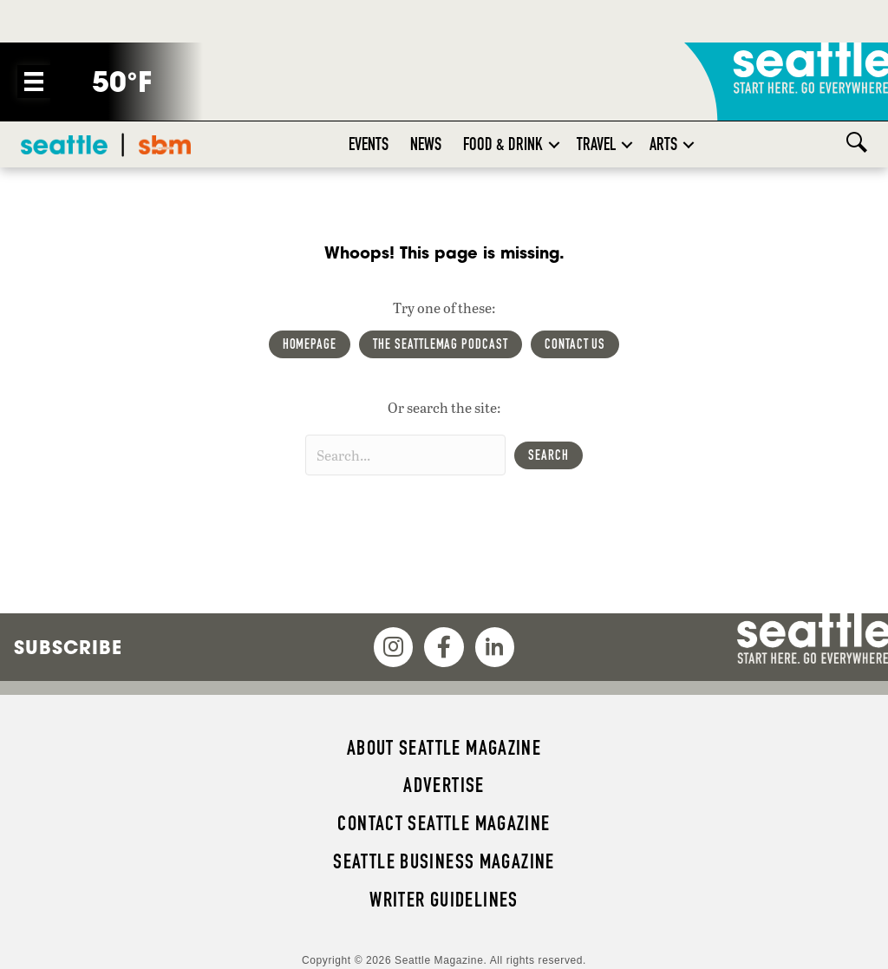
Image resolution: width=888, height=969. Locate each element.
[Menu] (33, 81)
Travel (596, 144)
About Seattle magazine (444, 748)
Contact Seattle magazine (443, 823)
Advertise (443, 785)
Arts (663, 144)
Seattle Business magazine (444, 861)
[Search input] (405, 455)
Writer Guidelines (444, 899)
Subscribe (68, 647)
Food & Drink (503, 144)
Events (368, 144)
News (425, 144)
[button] (554, 144)
